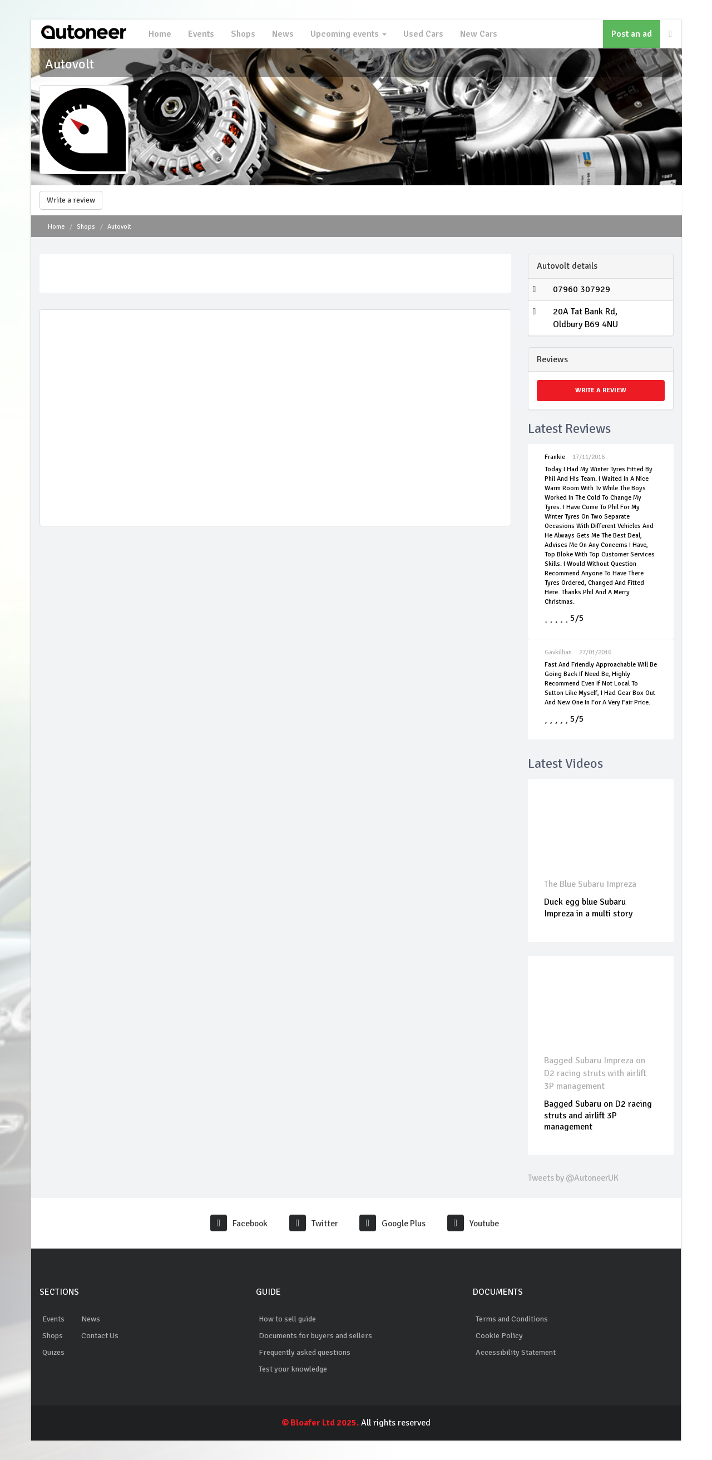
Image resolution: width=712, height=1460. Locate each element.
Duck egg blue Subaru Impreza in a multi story (589, 907)
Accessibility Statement (516, 1352)
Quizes (53, 1352)
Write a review (71, 200)
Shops (242, 34)
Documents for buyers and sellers (315, 1335)
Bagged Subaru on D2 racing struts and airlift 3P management (598, 1115)
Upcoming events (347, 34)
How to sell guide (287, 1319)
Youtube (475, 1223)
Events (200, 34)
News (282, 34)
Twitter (313, 1223)
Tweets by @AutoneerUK (574, 1177)
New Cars (477, 34)
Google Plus (393, 1223)
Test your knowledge (293, 1369)
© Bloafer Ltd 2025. (320, 1422)
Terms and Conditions (512, 1319)
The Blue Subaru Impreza (591, 884)
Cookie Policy (499, 1335)
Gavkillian (558, 652)
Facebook (237, 1223)
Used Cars (422, 34)
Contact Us (99, 1335)
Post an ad (631, 34)
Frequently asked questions (304, 1352)
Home (158, 34)
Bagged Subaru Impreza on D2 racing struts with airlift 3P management (596, 1073)
